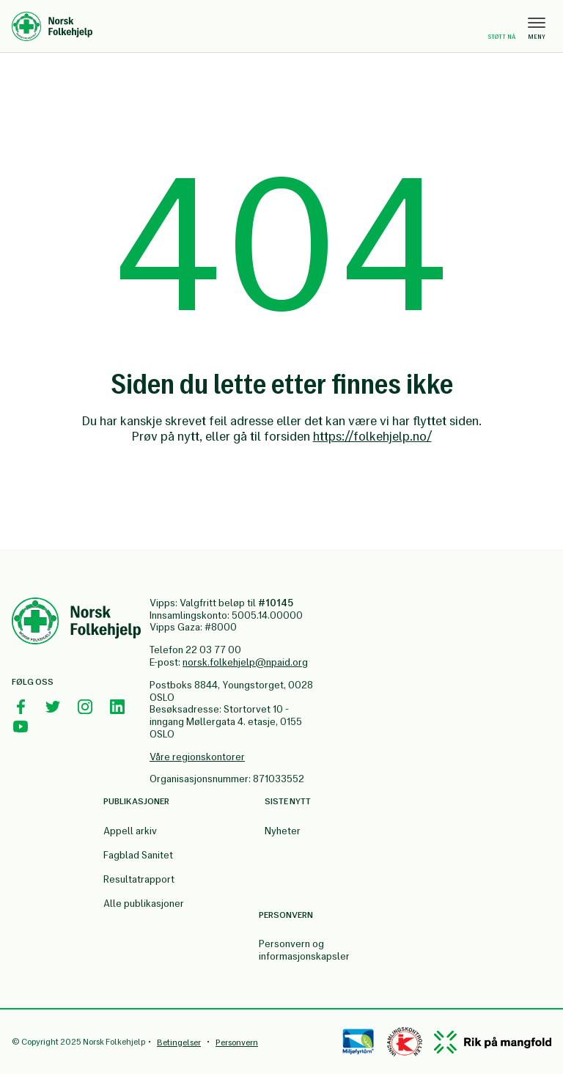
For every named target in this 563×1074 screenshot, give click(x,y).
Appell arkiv (130, 831)
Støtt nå (501, 27)
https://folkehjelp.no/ (372, 436)
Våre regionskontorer (197, 757)
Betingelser (179, 1042)
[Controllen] (404, 1041)
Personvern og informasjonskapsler (304, 950)
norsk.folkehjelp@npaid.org (245, 662)
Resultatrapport (138, 879)
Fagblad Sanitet (138, 855)
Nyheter (283, 831)
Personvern (237, 1042)
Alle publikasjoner (143, 903)
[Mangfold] (492, 1042)
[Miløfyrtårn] (358, 1041)
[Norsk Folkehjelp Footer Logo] (76, 623)
